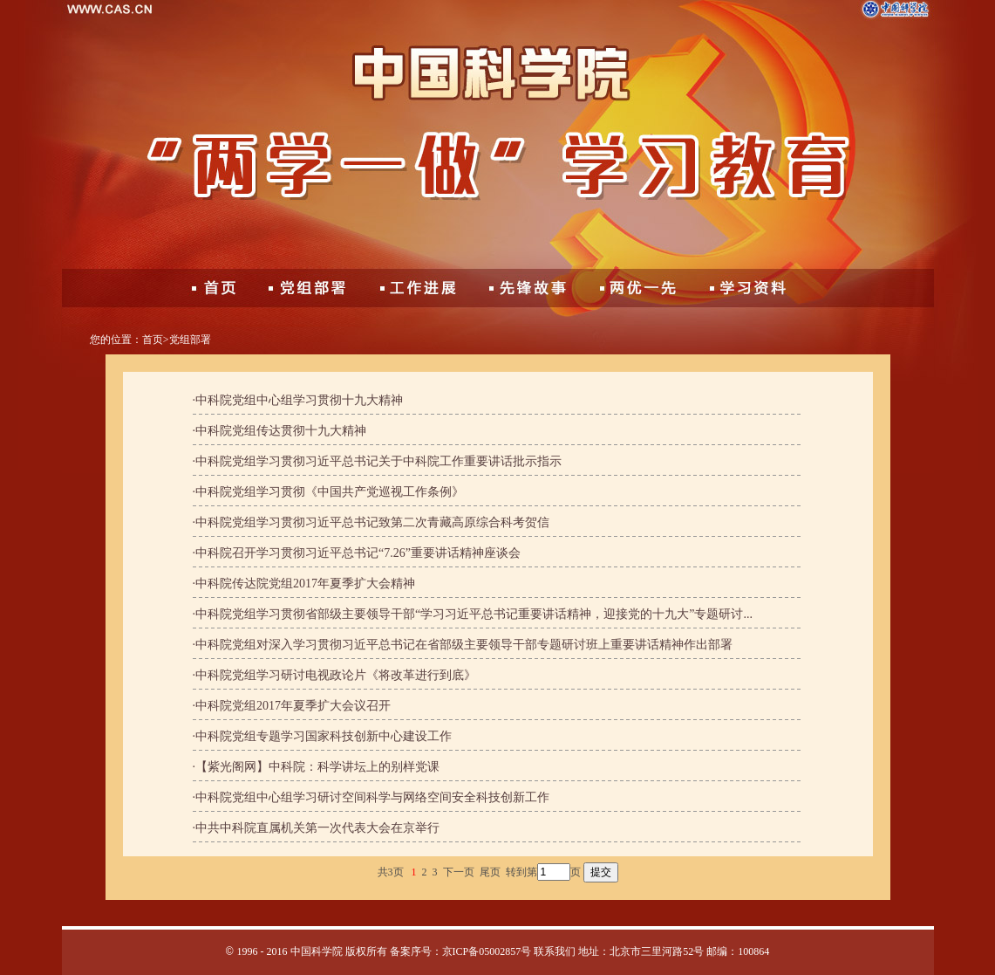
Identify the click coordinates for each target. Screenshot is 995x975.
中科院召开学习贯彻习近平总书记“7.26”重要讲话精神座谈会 (358, 553)
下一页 (458, 872)
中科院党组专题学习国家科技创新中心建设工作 (323, 736)
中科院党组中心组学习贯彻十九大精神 (299, 400)
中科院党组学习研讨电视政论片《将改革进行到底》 (335, 675)
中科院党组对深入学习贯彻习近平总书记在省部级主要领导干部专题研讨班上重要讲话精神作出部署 (464, 644)
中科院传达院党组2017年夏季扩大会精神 (305, 583)
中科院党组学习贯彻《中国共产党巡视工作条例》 (329, 491)
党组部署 (190, 339)
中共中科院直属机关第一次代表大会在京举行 (317, 827)
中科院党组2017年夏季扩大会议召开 (293, 705)
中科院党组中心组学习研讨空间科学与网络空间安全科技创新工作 (372, 797)
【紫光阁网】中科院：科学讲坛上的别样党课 (317, 766)
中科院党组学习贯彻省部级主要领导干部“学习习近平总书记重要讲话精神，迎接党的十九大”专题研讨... (474, 614)
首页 (152, 339)
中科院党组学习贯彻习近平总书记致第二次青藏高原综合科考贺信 (372, 522)
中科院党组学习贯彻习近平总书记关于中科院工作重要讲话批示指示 (378, 461)
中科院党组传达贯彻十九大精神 (280, 430)
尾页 (490, 872)
